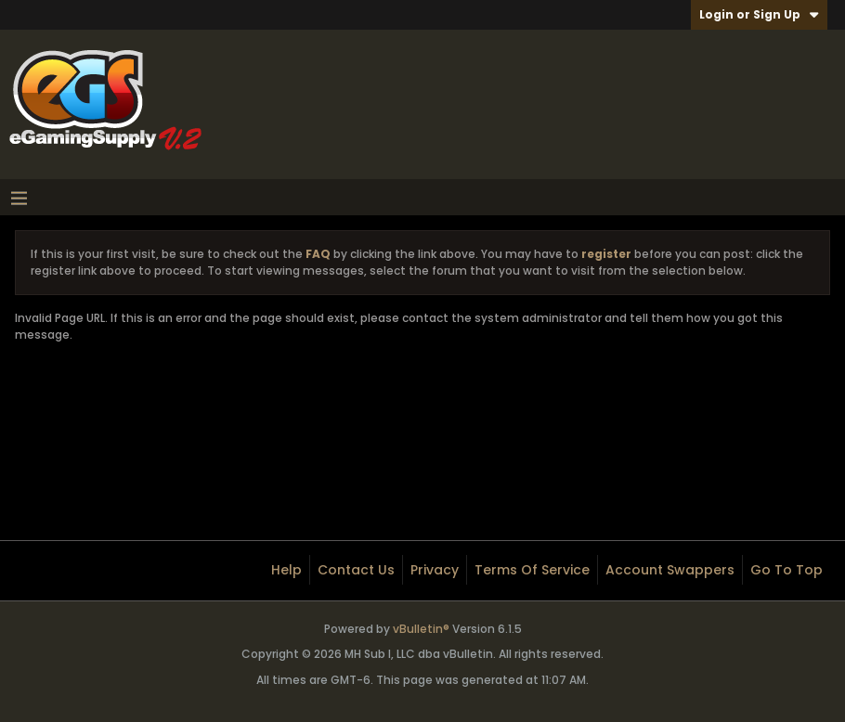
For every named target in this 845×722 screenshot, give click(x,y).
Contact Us (356, 570)
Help (286, 570)
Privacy (434, 570)
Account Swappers (669, 570)
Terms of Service (532, 570)
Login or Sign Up (759, 14)
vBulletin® (421, 629)
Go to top (786, 570)
